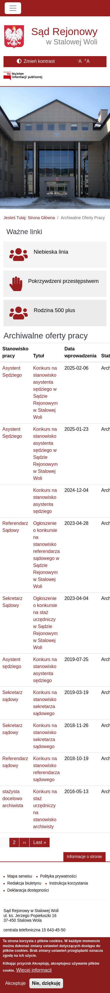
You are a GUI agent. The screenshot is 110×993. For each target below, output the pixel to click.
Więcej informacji (34, 970)
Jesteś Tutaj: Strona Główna (29, 217)
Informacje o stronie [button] (84, 856)
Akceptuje (15, 983)
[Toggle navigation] (13, 8)
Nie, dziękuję (46, 983)
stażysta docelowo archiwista (12, 798)
